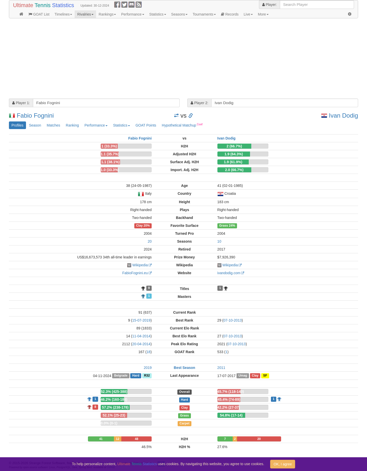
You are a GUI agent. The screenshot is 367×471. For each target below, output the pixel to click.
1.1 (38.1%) (110, 162)
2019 (148, 368)
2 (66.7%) (234, 146)
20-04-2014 (141, 344)
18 (149, 352)
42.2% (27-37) (228, 407)
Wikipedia (140, 265)
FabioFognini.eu (135, 273)
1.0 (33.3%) (110, 170)
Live (248, 14)
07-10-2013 (233, 320)
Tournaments (204, 14)
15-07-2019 (141, 320)
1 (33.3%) (109, 146)
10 (219, 241)
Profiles (17, 125)
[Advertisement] (162, 59)
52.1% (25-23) (114, 415)
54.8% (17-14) (231, 415)
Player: (269, 5)
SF (265, 376)
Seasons (179, 14)
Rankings (107, 14)
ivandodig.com (228, 273)
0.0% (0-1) (109, 423)
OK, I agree (282, 464)
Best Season (184, 368)
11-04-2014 (141, 336)
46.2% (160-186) (114, 399)
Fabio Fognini (35, 115)
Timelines (63, 14)
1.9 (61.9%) (233, 162)
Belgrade (120, 376)
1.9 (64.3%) (234, 154)
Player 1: (21, 103)
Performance (132, 14)
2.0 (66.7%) (234, 170)
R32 (147, 376)
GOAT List (39, 14)
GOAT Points (146, 125)
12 (117, 439)
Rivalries (85, 14)
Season (35, 125)
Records (230, 14)
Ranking (72, 125)
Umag (242, 376)
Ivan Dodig (343, 115)
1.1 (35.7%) (110, 154)
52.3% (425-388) (114, 392)
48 (136, 439)
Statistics (157, 14)
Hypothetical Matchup (182, 125)
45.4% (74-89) (229, 399)
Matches (53, 125)
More (263, 14)
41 (100, 439)
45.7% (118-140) (230, 392)
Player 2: (199, 103)
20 (150, 241)
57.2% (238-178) (115, 407)
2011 (221, 368)
